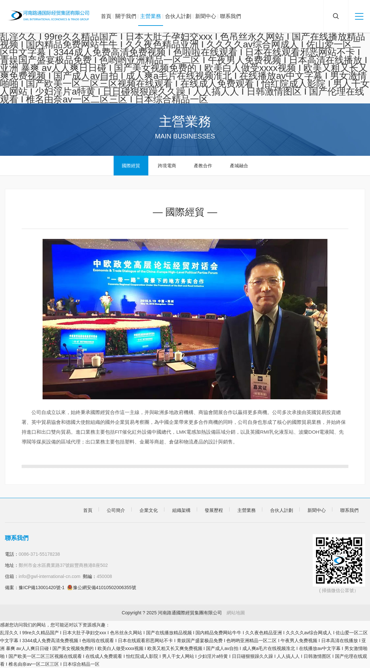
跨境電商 (167, 165)
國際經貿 (131, 165)
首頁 (106, 16)
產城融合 (239, 165)
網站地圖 (236, 612)
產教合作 (203, 165)
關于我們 (125, 16)
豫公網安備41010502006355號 (104, 587)
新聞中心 (205, 16)
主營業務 (150, 16)
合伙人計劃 (178, 16)
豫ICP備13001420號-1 (42, 587)
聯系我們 (230, 16)
